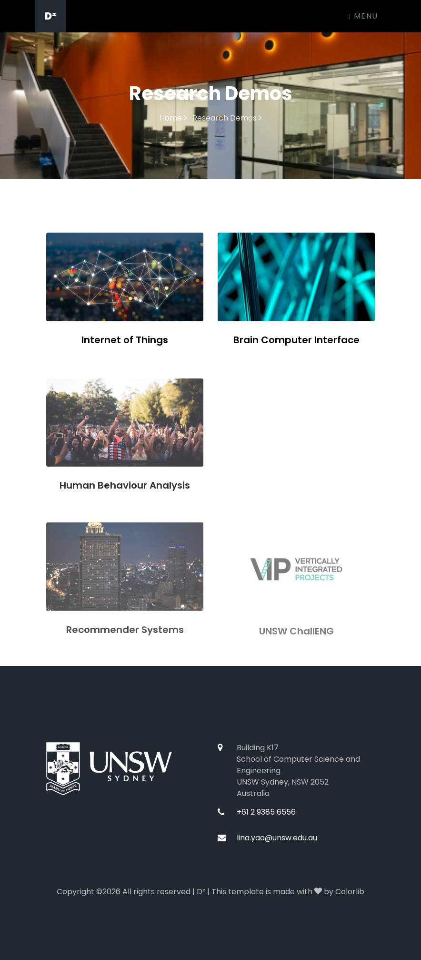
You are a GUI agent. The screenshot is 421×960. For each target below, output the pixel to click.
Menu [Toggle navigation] (363, 15)
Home (173, 117)
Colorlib (349, 891)
